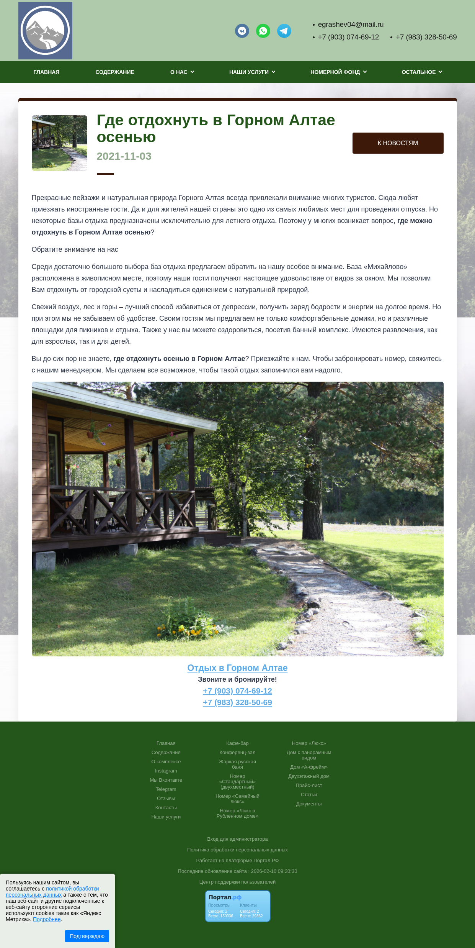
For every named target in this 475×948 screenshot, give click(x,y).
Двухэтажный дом (309, 776)
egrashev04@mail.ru (351, 24)
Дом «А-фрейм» (309, 767)
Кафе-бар (237, 743)
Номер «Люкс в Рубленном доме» (237, 813)
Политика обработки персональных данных (237, 850)
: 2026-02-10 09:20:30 (272, 871)
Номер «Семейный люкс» (237, 799)
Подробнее (47, 919)
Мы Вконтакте (166, 780)
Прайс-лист (309, 785)
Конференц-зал (237, 752)
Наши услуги (166, 817)
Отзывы (166, 798)
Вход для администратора (237, 839)
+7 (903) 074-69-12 (348, 37)
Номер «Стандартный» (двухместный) (237, 782)
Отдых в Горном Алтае (238, 668)
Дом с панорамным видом (309, 755)
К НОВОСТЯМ (398, 143)
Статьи (309, 794)
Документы (309, 804)
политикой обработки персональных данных (52, 892)
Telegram (166, 789)
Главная (47, 72)
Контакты (166, 807)
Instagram (166, 771)
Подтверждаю (87, 936)
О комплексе (166, 761)
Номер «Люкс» (309, 743)
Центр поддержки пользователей (237, 882)
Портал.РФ (266, 860)
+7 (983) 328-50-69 (426, 37)
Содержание (115, 72)
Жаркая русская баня (237, 764)
